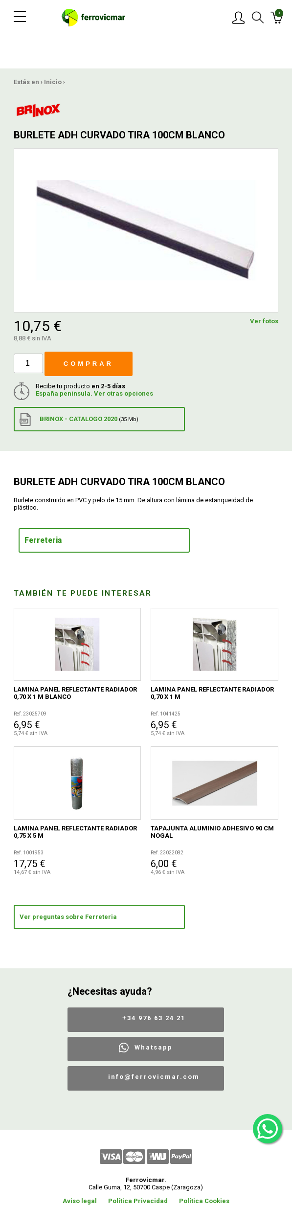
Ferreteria (43, 540)
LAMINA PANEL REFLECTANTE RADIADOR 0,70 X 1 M (212, 693)
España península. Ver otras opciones (94, 393)
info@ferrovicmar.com (154, 1076)
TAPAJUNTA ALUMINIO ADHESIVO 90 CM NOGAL (212, 832)
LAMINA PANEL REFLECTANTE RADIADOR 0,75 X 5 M (75, 832)
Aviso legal (80, 1201)
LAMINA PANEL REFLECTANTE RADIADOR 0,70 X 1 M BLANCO (75, 693)
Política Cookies (204, 1201)
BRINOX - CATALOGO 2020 (79, 419)
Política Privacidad (138, 1201)
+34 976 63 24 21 (153, 1018)
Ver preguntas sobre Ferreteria (68, 916)
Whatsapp (154, 1047)
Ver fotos (264, 321)
